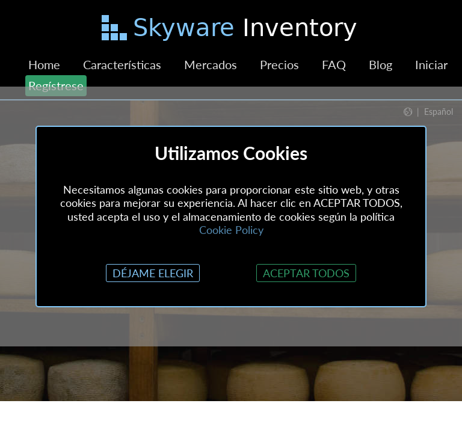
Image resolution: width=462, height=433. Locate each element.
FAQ (334, 64)
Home (44, 64)
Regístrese (56, 85)
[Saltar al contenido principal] (231, 30)
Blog (380, 64)
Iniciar (431, 64)
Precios (279, 64)
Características (122, 64)
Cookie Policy (231, 229)
